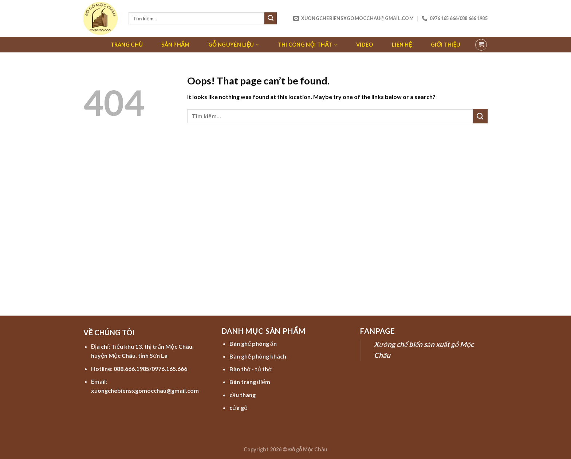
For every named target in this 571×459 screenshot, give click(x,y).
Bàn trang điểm (249, 381)
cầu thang (242, 394)
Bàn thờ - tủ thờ (250, 368)
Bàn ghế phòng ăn (253, 343)
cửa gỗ (238, 407)
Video (364, 44)
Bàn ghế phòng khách (257, 356)
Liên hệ (402, 44)
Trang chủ (127, 44)
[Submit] (270, 18)
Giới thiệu (445, 44)
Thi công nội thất (308, 44)
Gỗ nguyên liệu (233, 44)
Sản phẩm (175, 44)
